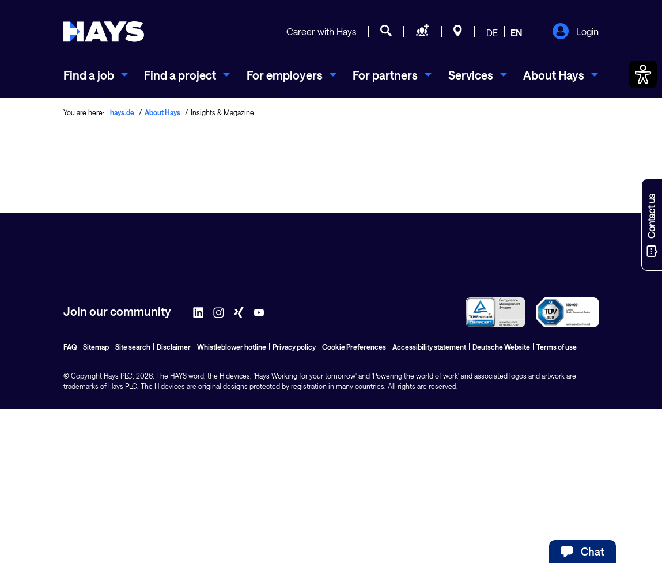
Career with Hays (321, 31)
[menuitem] (95, 75)
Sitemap (96, 347)
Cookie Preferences (354, 347)
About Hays (162, 112)
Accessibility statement (429, 347)
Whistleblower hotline (231, 347)
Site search (132, 347)
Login (575, 32)
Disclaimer (174, 347)
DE (492, 32)
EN (516, 32)
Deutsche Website (501, 347)
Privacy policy (294, 347)
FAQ (70, 347)
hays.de (122, 112)
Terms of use (556, 347)
